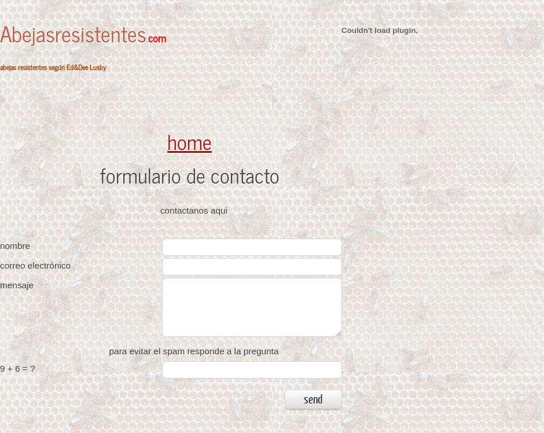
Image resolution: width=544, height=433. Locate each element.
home (189, 141)
